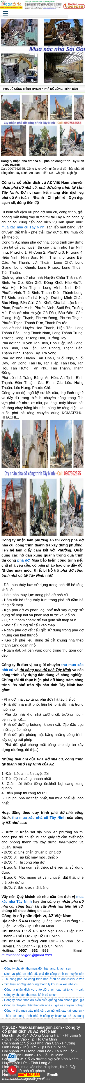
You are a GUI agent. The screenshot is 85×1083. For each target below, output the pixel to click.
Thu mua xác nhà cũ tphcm (36, 1067)
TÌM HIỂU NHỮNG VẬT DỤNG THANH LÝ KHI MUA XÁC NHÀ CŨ (41, 984)
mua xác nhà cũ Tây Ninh (23, 227)
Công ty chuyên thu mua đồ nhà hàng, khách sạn (37, 968)
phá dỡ (23, 560)
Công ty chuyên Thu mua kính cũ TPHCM (30, 994)
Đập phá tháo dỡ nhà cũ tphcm (39, 1069)
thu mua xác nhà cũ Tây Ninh (39, 818)
